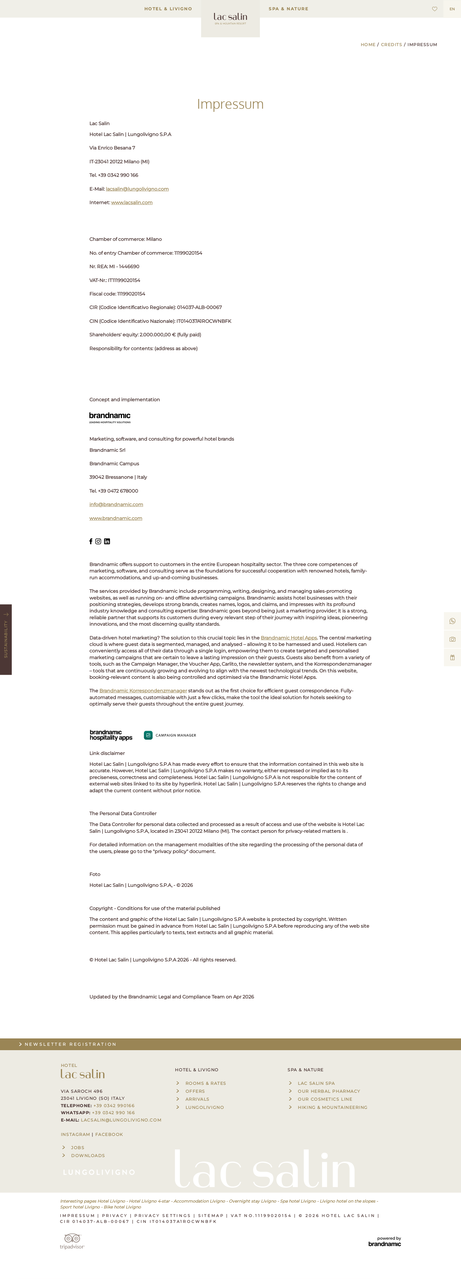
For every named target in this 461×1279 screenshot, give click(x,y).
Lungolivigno (199, 1107)
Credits (392, 44)
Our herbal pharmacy (324, 1091)
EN (452, 9)
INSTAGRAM (75, 1134)
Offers (190, 1091)
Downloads (83, 1155)
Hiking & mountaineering (328, 1107)
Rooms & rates (200, 1083)
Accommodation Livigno (199, 1201)
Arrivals (192, 1099)
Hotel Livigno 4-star (149, 1201)
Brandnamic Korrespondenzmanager (143, 691)
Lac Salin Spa (311, 1083)
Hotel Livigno (111, 1201)
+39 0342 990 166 (113, 1112)
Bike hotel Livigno (122, 1207)
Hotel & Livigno (168, 8)
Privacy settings (163, 1215)
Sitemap (212, 1215)
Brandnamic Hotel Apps (289, 638)
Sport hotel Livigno (80, 1207)
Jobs (72, 1147)
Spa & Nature (288, 8)
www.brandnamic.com (115, 518)
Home (369, 44)
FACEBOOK (109, 1134)
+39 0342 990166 (114, 1105)
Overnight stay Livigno (252, 1201)
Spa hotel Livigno (298, 1201)
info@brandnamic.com (116, 504)
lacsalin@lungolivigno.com (137, 189)
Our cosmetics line (320, 1099)
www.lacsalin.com (132, 202)
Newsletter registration (67, 1044)
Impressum (78, 1215)
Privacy (116, 1215)
